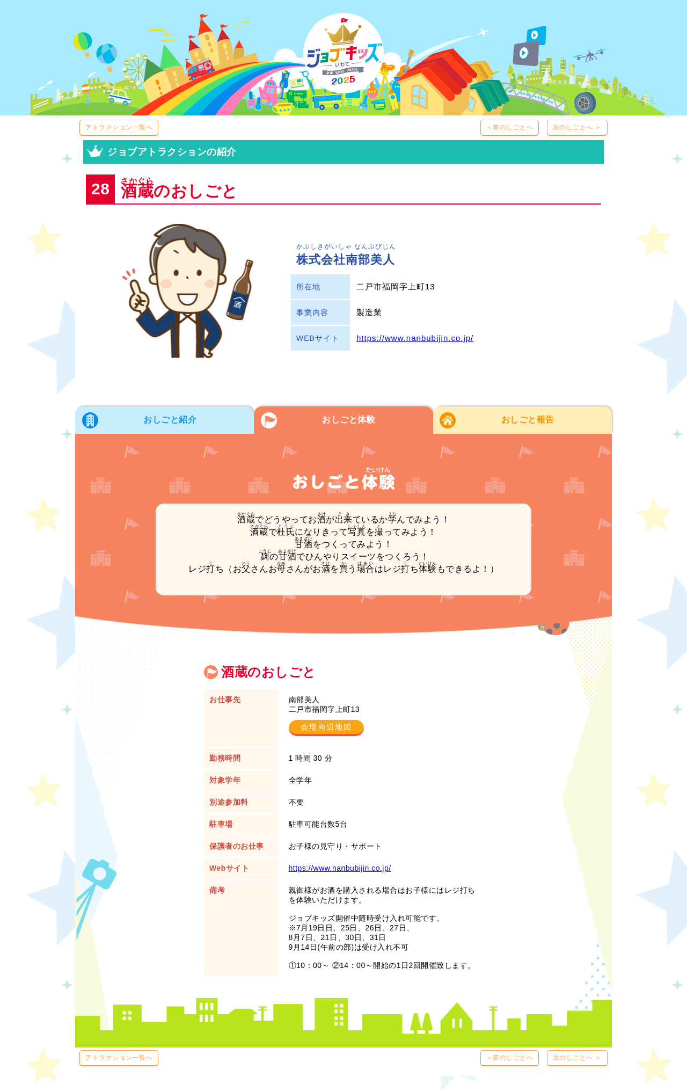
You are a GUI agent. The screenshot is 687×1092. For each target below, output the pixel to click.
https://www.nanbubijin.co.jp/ (414, 338)
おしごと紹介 (169, 419)
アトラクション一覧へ (118, 127)
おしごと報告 (527, 419)
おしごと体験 (348, 419)
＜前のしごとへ (509, 127)
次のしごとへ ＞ (577, 127)
